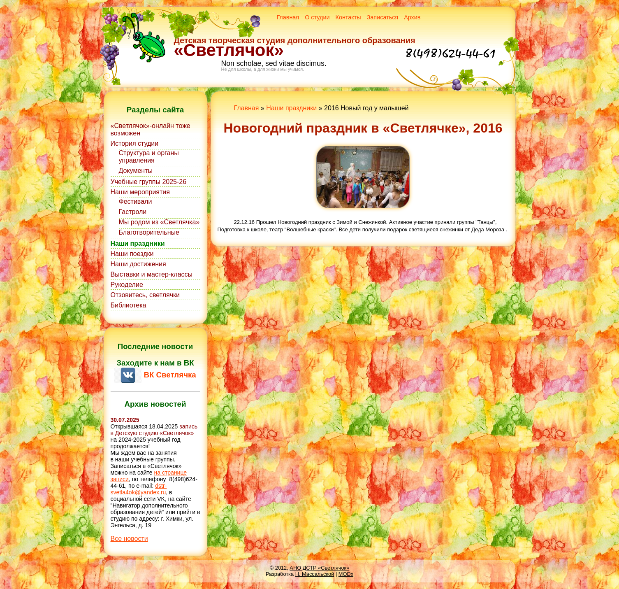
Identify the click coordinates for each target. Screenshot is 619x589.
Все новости (129, 538)
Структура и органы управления (149, 156)
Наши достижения (138, 264)
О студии (317, 17)
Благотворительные (149, 232)
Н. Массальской (314, 574)
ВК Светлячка (170, 374)
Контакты (348, 17)
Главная (287, 17)
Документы (136, 170)
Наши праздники (138, 243)
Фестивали (135, 201)
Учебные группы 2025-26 (149, 181)
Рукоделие (127, 284)
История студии (135, 143)
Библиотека (128, 305)
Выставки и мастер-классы (152, 274)
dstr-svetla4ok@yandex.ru (139, 489)
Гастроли (133, 211)
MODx (345, 574)
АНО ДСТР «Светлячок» (319, 568)
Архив (412, 17)
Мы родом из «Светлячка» (159, 222)
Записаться (383, 17)
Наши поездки (132, 253)
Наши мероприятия (140, 192)
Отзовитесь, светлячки (145, 294)
